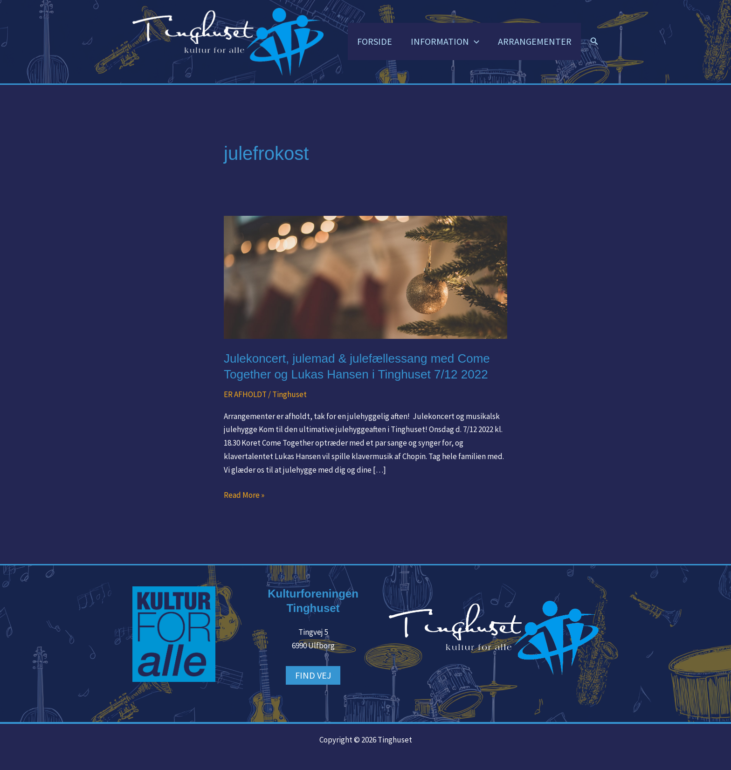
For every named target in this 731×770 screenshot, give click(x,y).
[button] (474, 41)
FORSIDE (374, 41)
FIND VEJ (313, 675)
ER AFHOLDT (245, 394)
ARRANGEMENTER (535, 41)
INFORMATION (445, 41)
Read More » (244, 494)
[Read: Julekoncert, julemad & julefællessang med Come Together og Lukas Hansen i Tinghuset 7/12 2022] (365, 276)
